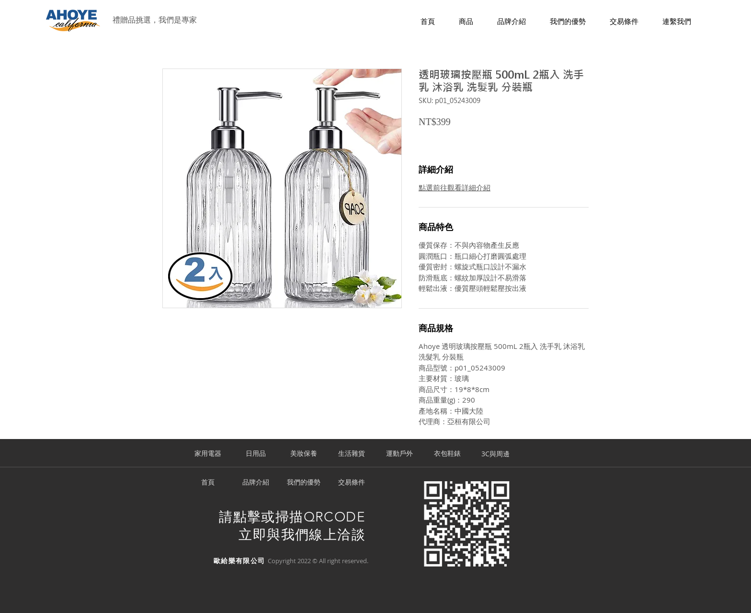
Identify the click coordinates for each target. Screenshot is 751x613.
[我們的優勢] (304, 482)
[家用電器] (208, 454)
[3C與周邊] (495, 454)
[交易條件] (352, 482)
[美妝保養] (304, 454)
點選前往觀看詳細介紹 (454, 187)
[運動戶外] (399, 454)
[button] (466, 21)
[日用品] (256, 454)
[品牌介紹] (256, 482)
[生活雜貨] (352, 454)
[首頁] (208, 482)
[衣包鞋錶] (447, 454)
